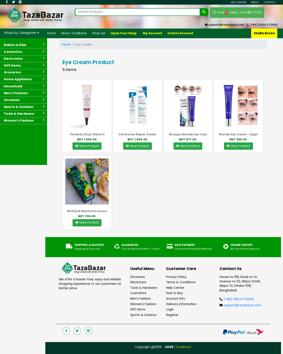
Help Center (238, 2)
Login (170, 309)
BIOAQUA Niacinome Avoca (87, 211)
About (255, 2)
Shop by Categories (21, 33)
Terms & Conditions (181, 282)
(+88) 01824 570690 (263, 25)
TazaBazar (183, 347)
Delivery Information (181, 304)
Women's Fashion (143, 304)
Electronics (138, 282)
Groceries (137, 277)
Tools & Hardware (143, 288)
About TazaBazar (74, 33)
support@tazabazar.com (226, 25)
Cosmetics (138, 293)
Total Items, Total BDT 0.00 (237, 12)
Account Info (175, 299)
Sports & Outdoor (143, 315)
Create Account (180, 33)
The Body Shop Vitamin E (87, 134)
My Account (152, 33)
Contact (269, 2)
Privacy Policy (176, 277)
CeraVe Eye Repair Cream (137, 134)
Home (51, 33)
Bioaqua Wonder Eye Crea (188, 134)
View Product (87, 146)
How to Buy (174, 293)
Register (172, 315)
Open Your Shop (124, 33)
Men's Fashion (140, 299)
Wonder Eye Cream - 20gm (238, 134)
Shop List (98, 33)
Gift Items (137, 309)
